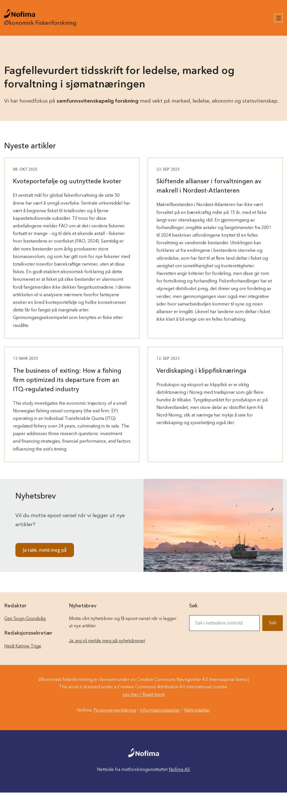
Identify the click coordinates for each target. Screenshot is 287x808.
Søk (272, 623)
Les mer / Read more (143, 694)
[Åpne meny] (278, 18)
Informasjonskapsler (160, 710)
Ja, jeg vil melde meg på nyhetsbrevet (107, 641)
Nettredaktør (197, 710)
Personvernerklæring (115, 710)
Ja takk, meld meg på (44, 550)
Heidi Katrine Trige (22, 646)
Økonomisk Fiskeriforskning (40, 23)
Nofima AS (179, 770)
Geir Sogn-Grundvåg (25, 619)
